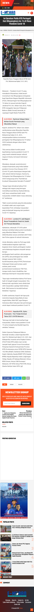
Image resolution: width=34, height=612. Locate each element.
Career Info (17, 604)
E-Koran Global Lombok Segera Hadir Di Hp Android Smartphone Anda (22, 563)
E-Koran (21, 608)
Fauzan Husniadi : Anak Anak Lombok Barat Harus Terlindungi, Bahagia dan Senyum (22, 527)
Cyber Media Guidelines (9, 602)
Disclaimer (28, 602)
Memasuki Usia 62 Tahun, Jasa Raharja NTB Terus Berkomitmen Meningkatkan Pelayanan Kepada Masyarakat (22, 554)
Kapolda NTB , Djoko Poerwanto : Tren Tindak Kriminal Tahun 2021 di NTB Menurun (15, 314)
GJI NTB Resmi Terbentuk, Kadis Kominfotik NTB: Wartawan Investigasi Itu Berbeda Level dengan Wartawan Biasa (22, 536)
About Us (14, 600)
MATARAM (11, 385)
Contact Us (20, 600)
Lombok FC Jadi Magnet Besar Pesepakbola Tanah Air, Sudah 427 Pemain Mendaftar (17, 221)
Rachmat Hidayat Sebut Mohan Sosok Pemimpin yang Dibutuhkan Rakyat (16, 121)
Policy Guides (20, 602)
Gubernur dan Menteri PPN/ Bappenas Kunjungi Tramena (21, 545)
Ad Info (27, 600)
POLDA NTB (20, 385)
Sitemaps (7, 600)
